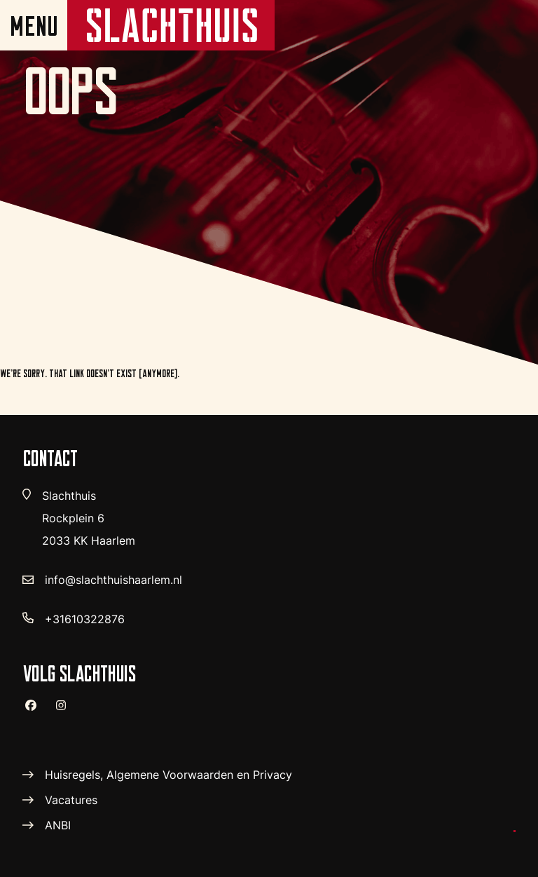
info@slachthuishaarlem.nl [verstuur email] (113, 580)
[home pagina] (171, 25)
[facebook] (36, 711)
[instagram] (66, 711)
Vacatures (71, 800)
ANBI (58, 825)
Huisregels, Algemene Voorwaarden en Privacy (168, 775)
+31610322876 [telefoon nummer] (85, 619)
